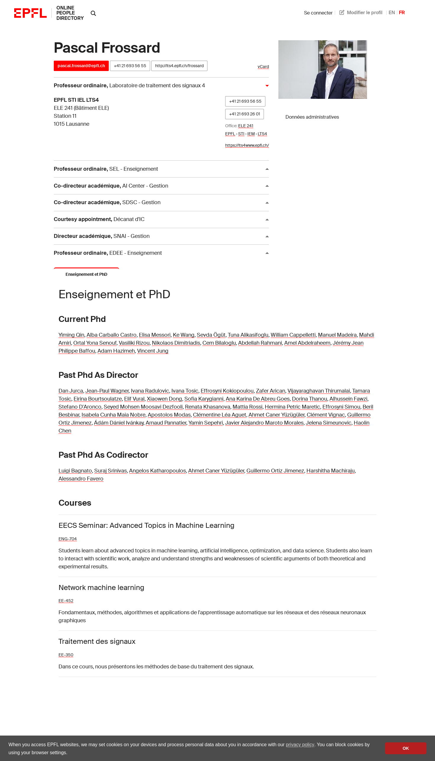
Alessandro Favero (81, 478)
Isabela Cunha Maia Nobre (113, 414)
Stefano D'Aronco (80, 406)
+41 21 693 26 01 (244, 114)
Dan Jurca (71, 390)
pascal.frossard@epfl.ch (81, 65)
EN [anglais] (392, 12)
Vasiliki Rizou (134, 342)
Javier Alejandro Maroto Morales (264, 422)
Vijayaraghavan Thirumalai (319, 390)
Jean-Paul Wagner (107, 390)
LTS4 (262, 133)
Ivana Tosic (184, 390)
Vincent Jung (152, 350)
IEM (251, 133)
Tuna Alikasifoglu (248, 334)
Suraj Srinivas (110, 470)
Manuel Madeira (337, 334)
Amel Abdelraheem (307, 342)
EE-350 (66, 654)
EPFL (230, 133)
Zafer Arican (270, 390)
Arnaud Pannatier (166, 422)
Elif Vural (134, 398)
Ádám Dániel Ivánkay (118, 422)
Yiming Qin (71, 334)
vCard (263, 66)
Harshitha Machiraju (330, 470)
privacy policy (300, 744)
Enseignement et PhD (86, 274)
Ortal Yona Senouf (94, 342)
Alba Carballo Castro (112, 334)
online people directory (70, 13)
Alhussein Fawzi (348, 398)
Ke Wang (183, 334)
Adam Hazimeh (116, 350)
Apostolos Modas (169, 414)
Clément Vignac (326, 414)
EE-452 (66, 600)
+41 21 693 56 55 (130, 65)
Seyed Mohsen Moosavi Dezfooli (143, 406)
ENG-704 (68, 538)
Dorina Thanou (309, 398)
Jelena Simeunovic (328, 422)
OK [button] (405, 748)
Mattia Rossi (247, 406)
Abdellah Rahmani (260, 342)
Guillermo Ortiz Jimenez (275, 470)
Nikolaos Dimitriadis (176, 342)
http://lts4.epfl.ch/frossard (179, 65)
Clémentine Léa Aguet (219, 414)
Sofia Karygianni (203, 398)
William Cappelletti (293, 334)
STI (241, 133)
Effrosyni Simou (341, 406)
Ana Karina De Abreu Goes (258, 398)
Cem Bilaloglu (219, 342)
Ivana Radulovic (150, 390)
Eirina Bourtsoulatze (98, 398)
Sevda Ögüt (211, 334)
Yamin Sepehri (206, 422)
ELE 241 (245, 125)
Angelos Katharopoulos (157, 470)
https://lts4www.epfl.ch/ (247, 145)
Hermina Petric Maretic (292, 406)
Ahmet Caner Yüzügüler (276, 414)
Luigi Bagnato (75, 470)
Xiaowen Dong (164, 398)
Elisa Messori (155, 334)
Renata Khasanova (207, 406)
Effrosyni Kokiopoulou (227, 390)
